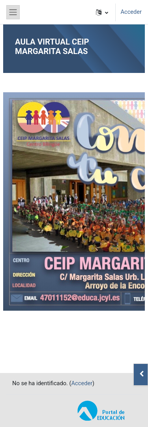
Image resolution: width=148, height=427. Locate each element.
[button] (102, 12)
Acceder (131, 11)
